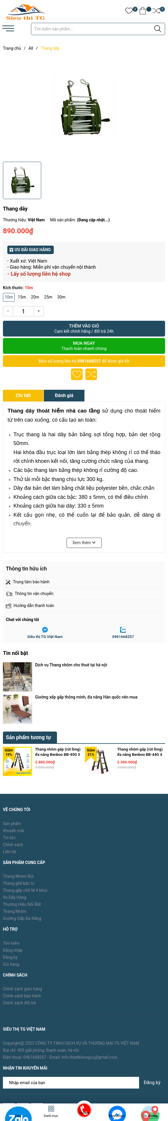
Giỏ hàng (11, 916)
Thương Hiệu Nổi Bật (22, 856)
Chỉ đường (150, 1116)
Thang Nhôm (15, 863)
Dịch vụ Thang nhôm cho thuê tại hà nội (71, 665)
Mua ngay (84, 346)
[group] (84, 107)
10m (9, 297)
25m (48, 297)
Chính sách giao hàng (22, 941)
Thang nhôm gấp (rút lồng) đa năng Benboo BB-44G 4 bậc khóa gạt (139, 706)
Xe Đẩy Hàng (14, 849)
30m (61, 297)
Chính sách (13, 796)
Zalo (18, 1116)
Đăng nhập (12, 902)
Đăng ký (10, 909)
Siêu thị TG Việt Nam (45, 636)
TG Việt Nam (47, 1083)
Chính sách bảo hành (22, 948)
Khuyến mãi (13, 782)
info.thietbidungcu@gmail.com (89, 1009)
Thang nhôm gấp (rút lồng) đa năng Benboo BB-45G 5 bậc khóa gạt (57, 706)
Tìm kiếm (11, 895)
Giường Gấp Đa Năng (22, 870)
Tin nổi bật (15, 653)
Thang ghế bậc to (18, 835)
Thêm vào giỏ (84, 328)
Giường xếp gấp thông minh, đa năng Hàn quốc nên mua (86, 673)
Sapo (86, 1083)
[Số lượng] (23, 311)
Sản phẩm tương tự (28, 689)
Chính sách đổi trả (19, 955)
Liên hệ (9, 803)
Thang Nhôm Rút (18, 828)
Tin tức (9, 789)
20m (35, 297)
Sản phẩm (12, 775)
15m (22, 297)
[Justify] (157, 29)
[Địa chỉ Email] (84, 1035)
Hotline (84, 1113)
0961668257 (89, 361)
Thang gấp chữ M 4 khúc (25, 842)
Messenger (117, 1116)
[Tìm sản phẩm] (98, 29)
